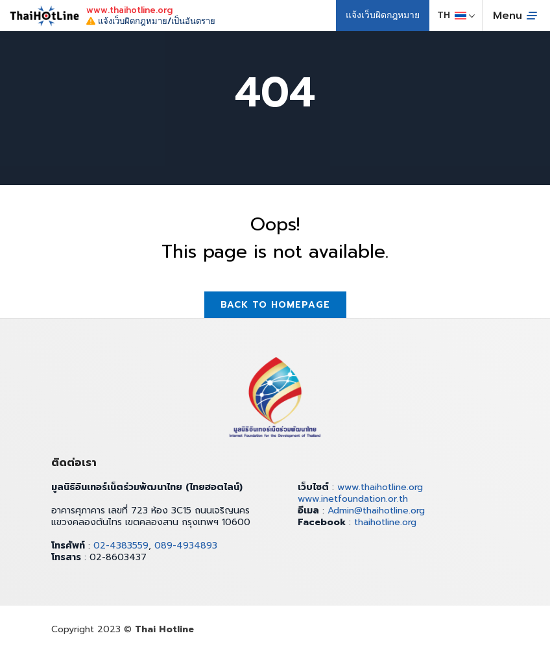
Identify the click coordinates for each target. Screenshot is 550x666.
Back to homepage (275, 305)
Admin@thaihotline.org (376, 510)
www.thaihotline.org (380, 487)
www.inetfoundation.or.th (353, 499)
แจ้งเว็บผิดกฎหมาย (383, 15)
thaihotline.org (385, 522)
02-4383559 (121, 545)
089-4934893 (185, 545)
